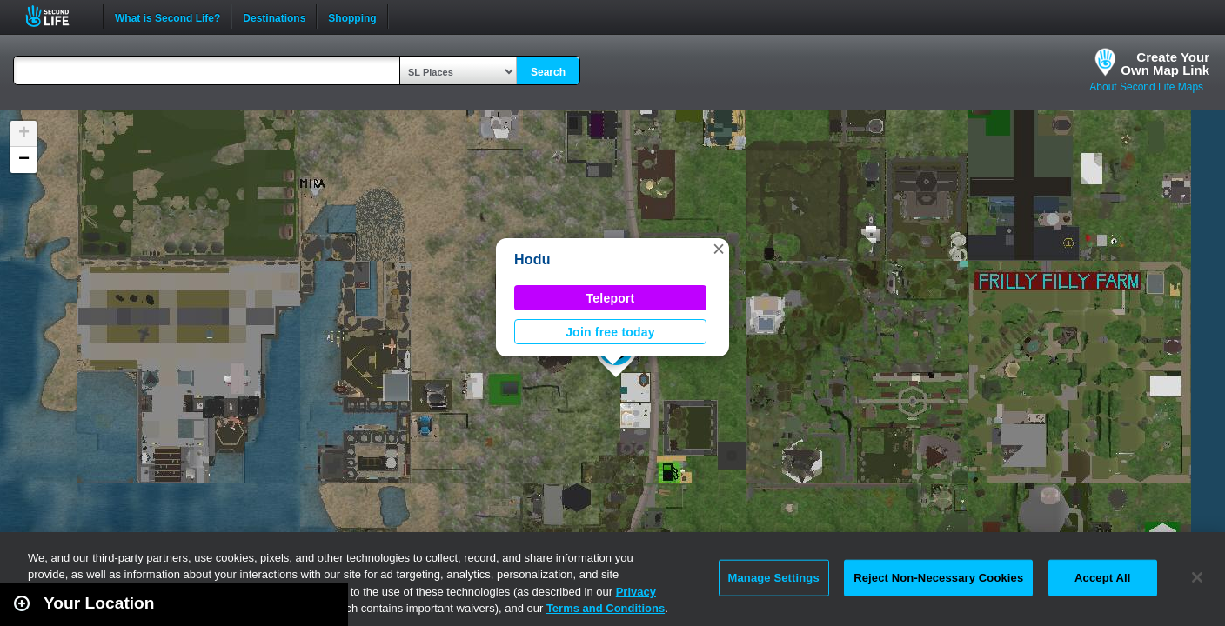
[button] (718, 248)
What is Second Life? (167, 16)
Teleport (610, 298)
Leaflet (1134, 618)
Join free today (610, 332)
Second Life (57, 16)
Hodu (532, 259)
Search (548, 72)
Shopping (352, 16)
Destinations (274, 16)
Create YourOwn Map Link (1165, 63)
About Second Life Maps (1146, 87)
